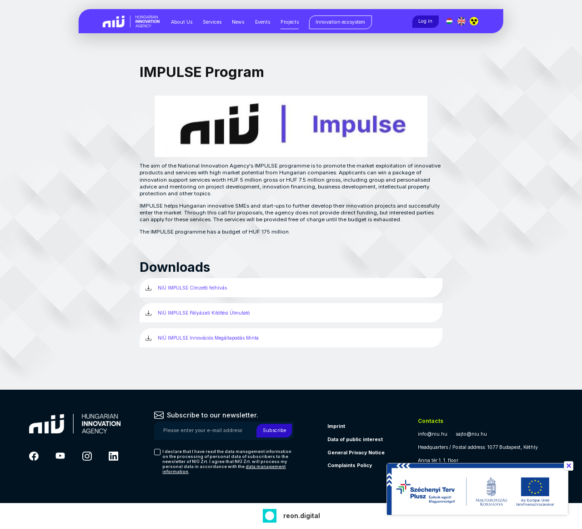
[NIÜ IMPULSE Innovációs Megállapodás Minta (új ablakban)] (291, 337)
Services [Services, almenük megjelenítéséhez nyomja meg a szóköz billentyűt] (212, 22)
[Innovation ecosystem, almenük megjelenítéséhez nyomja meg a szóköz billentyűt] (340, 22)
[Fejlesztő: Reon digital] (291, 514)
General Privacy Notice (356, 453)
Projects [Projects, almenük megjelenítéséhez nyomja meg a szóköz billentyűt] (290, 22)
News (238, 22)
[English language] (462, 21)
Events (262, 22)
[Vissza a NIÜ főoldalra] (131, 21)
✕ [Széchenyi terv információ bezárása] (569, 465)
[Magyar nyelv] (449, 21)
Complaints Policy (349, 465)
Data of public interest (355, 440)
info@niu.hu (432, 434)
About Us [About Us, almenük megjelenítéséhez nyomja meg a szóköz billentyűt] (181, 22)
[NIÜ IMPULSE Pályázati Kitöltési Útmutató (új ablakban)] (291, 312)
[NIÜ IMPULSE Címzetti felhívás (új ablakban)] (291, 287)
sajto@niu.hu (471, 434)
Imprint (336, 426)
